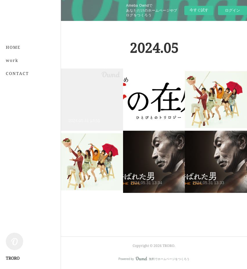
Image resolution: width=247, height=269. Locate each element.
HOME (13, 47)
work (12, 60)
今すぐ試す (199, 10)
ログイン (232, 10)
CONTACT (17, 73)
